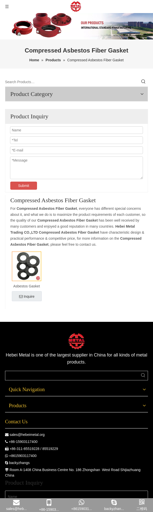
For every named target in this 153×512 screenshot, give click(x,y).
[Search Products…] (72, 81)
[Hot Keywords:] (143, 81)
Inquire (26, 296)
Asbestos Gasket (26, 286)
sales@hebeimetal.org (27, 435)
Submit (23, 186)
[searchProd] (72, 375)
